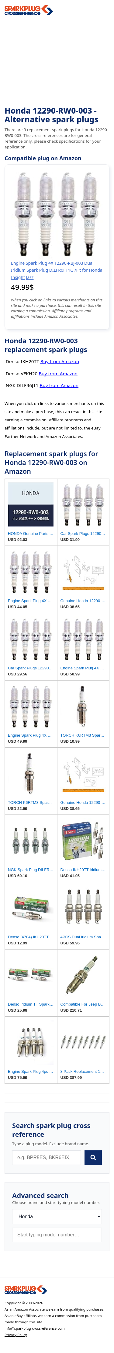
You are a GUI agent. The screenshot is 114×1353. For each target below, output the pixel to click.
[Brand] (57, 1216)
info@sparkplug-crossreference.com (35, 1328)
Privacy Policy (16, 1334)
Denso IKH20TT (22, 361)
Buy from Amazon (59, 361)
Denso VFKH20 (21, 373)
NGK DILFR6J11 (22, 385)
